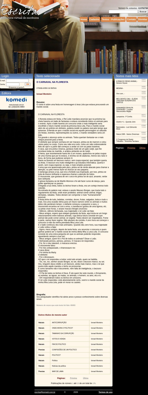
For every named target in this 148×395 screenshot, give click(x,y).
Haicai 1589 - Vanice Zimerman (127, 134)
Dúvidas (142, 19)
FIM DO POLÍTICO (59, 344)
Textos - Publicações (113, 19)
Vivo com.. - (120, 94)
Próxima (73, 378)
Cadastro (94, 19)
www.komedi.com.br (16, 105)
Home (84, 19)
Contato (131, 19)
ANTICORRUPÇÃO (59, 322)
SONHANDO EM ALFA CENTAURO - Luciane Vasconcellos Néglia (124, 109)
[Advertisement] (66, 47)
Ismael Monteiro (97, 322)
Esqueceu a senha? (16, 87)
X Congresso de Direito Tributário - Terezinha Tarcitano (127, 140)
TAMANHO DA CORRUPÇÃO (63, 333)
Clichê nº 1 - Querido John (126, 122)
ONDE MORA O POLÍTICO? (62, 328)
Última (85, 378)
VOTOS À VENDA (58, 339)
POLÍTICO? (56, 355)
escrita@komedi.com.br (45, 392)
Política (54, 360)
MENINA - (119, 88)
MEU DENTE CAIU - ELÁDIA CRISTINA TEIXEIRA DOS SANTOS (126, 100)
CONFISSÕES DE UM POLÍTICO (64, 350)
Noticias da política (59, 366)
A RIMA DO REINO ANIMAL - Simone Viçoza (127, 82)
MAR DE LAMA (57, 371)
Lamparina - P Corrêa (124, 117)
